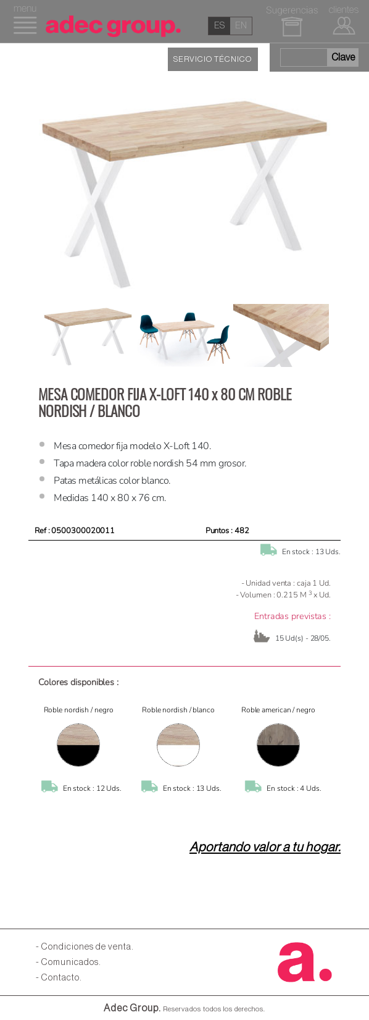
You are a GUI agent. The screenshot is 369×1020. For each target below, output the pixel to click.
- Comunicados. (68, 962)
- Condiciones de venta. (85, 946)
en (241, 25)
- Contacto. (59, 977)
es (219, 25)
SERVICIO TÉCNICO (212, 59)
